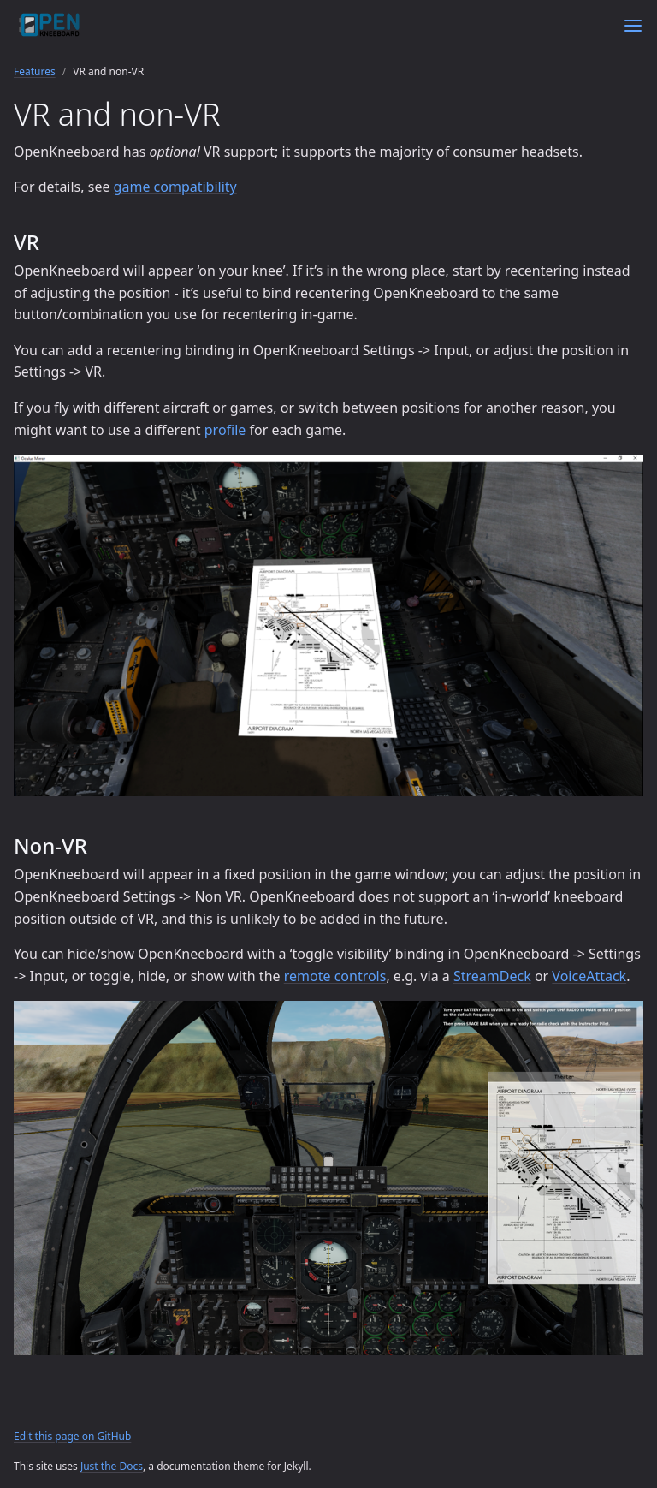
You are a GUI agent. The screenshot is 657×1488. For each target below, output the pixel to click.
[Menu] (633, 25)
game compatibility (175, 186)
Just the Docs (111, 1466)
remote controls (335, 976)
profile (225, 429)
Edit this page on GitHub (72, 1436)
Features (35, 71)
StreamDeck (492, 976)
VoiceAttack (589, 976)
